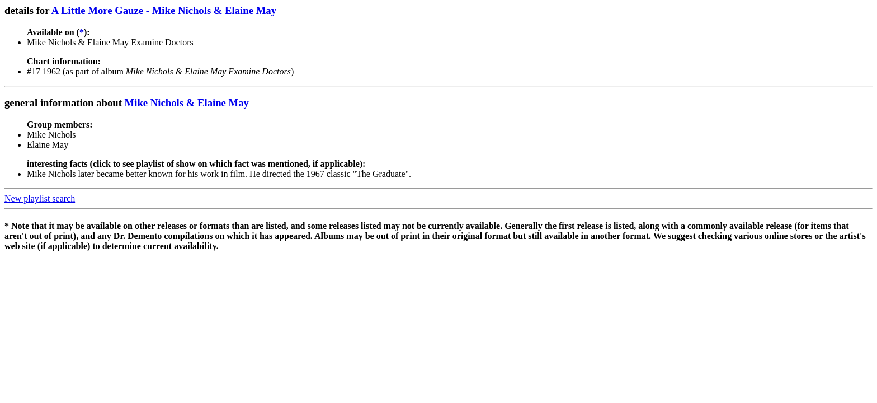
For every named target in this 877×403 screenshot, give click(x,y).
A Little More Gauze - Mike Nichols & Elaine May (163, 10)
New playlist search (39, 198)
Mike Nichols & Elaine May (187, 103)
